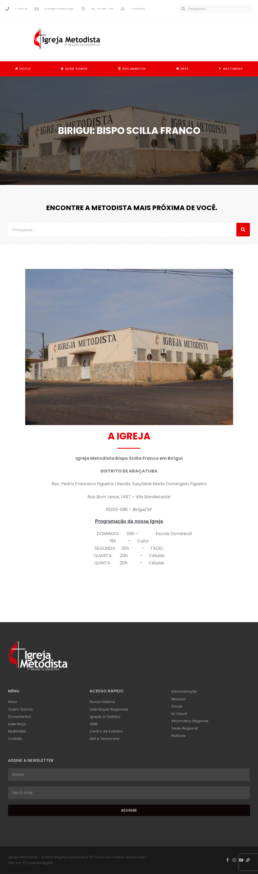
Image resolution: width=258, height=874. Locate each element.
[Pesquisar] (243, 229)
